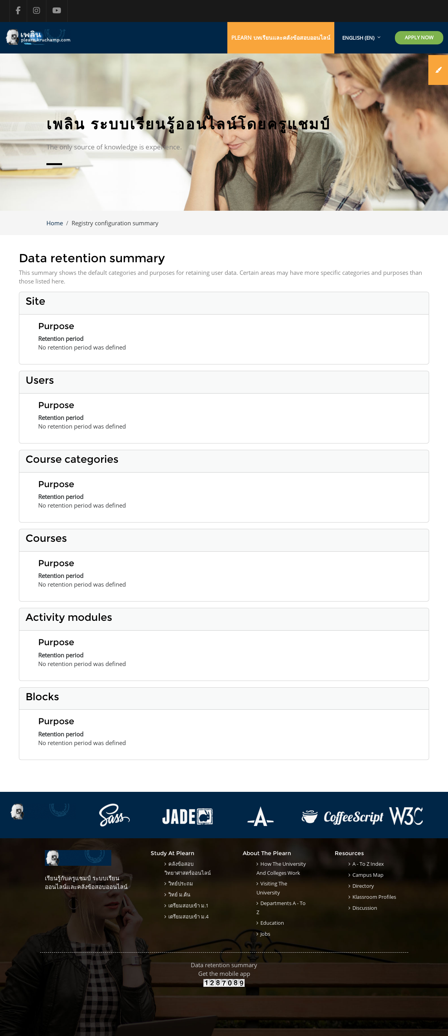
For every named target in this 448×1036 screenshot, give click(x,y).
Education (272, 922)
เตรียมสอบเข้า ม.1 (188, 905)
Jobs (265, 933)
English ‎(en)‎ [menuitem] (358, 37)
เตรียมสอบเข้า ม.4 (188, 916)
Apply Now (419, 37)
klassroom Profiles (374, 896)
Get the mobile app (224, 973)
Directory (363, 885)
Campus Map (367, 874)
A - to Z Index (368, 863)
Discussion (364, 907)
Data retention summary (224, 965)
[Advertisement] (224, 1005)
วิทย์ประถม (180, 883)
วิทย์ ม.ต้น (179, 894)
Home (54, 223)
